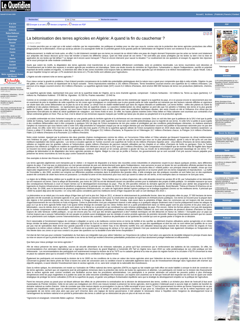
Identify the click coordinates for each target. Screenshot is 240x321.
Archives (209, 14)
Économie (227, 208)
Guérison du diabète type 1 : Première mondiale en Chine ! (225, 156)
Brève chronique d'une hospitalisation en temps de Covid (225, 103)
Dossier (12, 43)
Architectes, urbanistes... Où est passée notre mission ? (12, 95)
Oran (12, 46)
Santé (227, 150)
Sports (13, 58)
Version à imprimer (58, 24)
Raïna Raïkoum (12, 33)
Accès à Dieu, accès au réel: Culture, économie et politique (11, 117)
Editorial (12, 30)
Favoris (227, 14)
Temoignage (227, 96)
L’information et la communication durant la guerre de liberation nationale (226, 189)
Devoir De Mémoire (227, 133)
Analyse (12, 27)
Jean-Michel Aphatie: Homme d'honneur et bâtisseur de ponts (11, 88)
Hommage (226, 200)
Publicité (219, 14)
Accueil (199, 14)
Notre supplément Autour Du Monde (13, 75)
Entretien (227, 76)
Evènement (13, 36)
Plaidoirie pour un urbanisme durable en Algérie (10, 102)
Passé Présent (5, 123)
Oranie (13, 49)
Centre (13, 52)
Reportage (12, 39)
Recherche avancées (109, 19)
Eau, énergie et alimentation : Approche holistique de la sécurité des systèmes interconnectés (225, 121)
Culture (12, 62)
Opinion (30, 29)
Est (12, 55)
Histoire (227, 173)
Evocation (12, 68)
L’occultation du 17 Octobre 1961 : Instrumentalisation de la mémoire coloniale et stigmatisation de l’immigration (226, 180)
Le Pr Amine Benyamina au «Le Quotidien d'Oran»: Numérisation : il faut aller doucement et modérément (226, 83)
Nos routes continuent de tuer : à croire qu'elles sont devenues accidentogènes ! (12, 109)
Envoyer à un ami (37, 24)
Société (12, 65)
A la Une (12, 24)
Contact (235, 14)
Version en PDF (79, 24)
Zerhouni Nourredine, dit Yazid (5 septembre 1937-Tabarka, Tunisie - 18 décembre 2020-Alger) (226, 139)
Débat (12, 71)
